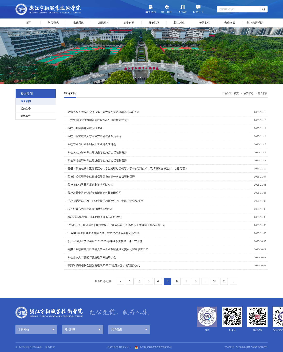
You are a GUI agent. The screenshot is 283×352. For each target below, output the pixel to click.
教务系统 (151, 9)
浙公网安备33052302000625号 (153, 347)
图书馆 (182, 9)
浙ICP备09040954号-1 (119, 347)
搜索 (263, 9)
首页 (236, 93)
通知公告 (26, 108)
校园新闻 (248, 93)
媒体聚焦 (26, 115)
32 (214, 281)
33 (224, 281)
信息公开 (198, 9)
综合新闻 (26, 101)
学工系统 (166, 9)
